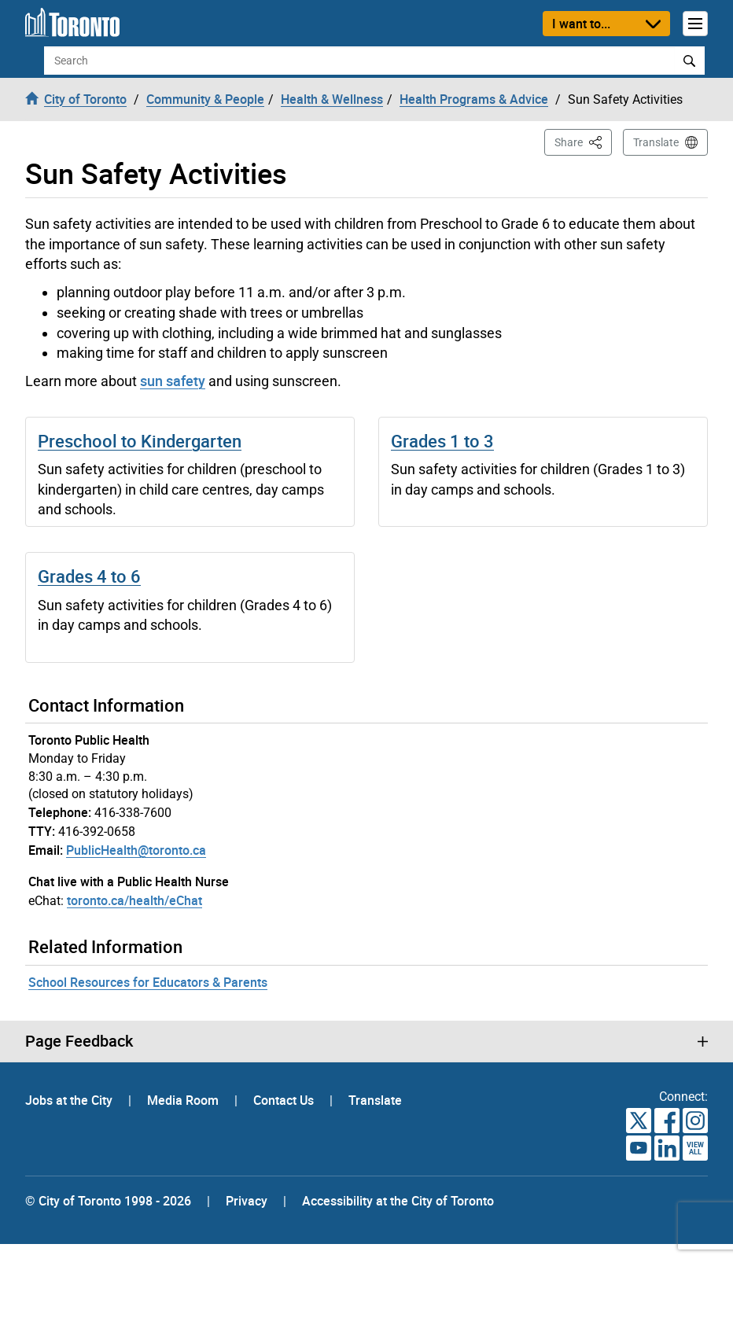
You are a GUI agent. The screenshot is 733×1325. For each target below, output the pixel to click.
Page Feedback (79, 1041)
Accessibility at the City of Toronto (398, 1200)
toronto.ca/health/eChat (134, 900)
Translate (656, 142)
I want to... (581, 23)
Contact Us (285, 1100)
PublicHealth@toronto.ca (136, 850)
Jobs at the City (70, 1100)
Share (583, 141)
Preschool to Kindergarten (139, 440)
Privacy (246, 1200)
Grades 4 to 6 (89, 576)
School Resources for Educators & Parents (147, 982)
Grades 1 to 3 (442, 440)
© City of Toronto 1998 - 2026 (108, 1200)
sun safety (172, 380)
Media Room (184, 1100)
